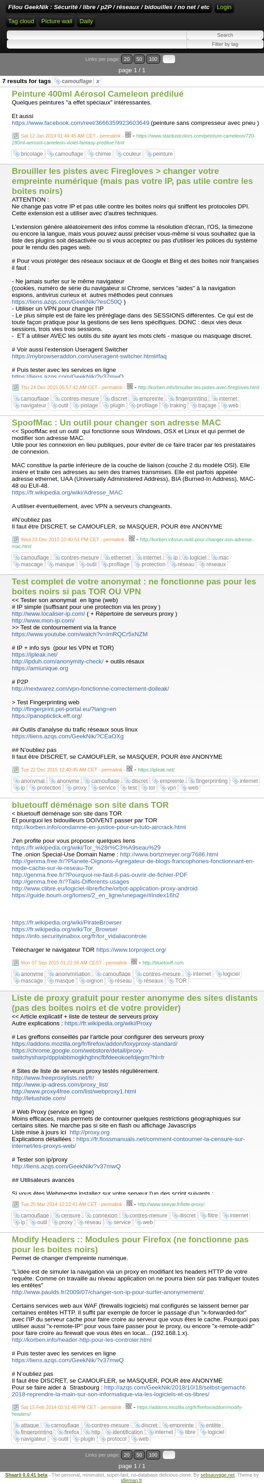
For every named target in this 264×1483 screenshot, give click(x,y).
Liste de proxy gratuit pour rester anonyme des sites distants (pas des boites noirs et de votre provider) (135, 1003)
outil (63, 405)
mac (224, 557)
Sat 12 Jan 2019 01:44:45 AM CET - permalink (71, 135)
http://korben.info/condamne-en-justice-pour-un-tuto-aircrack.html (99, 827)
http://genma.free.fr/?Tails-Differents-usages (70, 881)
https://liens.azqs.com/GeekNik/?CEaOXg (68, 736)
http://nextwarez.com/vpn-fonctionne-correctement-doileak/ (90, 688)
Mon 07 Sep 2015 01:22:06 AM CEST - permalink (74, 962)
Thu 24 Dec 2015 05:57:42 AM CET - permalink (71, 387)
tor (152, 788)
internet (228, 398)
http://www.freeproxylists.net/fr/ (53, 1077)
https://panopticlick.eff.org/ (47, 715)
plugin (117, 405)
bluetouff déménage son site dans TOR (90, 805)
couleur (132, 154)
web (234, 405)
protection (154, 564)
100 (153, 59)
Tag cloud (21, 21)
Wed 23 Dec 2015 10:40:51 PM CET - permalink (72, 539)
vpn (171, 788)
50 (139, 59)
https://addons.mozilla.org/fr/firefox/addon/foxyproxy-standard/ (94, 1043)
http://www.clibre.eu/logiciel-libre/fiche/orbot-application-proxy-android (105, 888)
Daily (86, 21)
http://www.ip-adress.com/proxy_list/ (60, 1084)
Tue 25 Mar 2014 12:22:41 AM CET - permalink (71, 1204)
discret (119, 398)
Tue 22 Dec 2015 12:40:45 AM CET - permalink (71, 769)
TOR (180, 981)
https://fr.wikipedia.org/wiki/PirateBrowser (67, 922)
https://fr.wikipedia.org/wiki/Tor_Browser (64, 929)
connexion (105, 1215)
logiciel (198, 557)
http (95, 1432)
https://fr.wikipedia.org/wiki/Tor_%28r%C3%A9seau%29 (86, 847)
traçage (207, 405)
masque (64, 564)
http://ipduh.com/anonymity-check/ (57, 661)
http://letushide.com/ (39, 1098)
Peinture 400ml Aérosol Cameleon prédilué (98, 94)
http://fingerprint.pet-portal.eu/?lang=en (64, 709)
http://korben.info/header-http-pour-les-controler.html (82, 1339)
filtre (213, 1215)
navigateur (33, 405)
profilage (147, 405)
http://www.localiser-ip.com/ (48, 613)
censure (71, 1215)
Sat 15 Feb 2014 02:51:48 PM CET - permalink (71, 1407)
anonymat (33, 781)
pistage (89, 405)
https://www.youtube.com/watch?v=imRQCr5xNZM (80, 634)
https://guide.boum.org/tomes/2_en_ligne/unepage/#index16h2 (96, 895)
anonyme (68, 781)
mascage (32, 564)
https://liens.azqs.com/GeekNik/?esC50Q (67, 301)
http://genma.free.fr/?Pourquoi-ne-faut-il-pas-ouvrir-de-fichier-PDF (99, 874)
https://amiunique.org (40, 668)
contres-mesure (80, 398)
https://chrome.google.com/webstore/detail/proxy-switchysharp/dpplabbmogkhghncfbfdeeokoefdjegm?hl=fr (88, 1054)
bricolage (32, 154)
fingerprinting (191, 398)
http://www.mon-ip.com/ (43, 620)
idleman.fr (131, 1480)
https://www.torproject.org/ (131, 949)
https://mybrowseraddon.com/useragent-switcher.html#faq (89, 356)
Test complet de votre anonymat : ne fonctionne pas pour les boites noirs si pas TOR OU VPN (134, 586)
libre (190, 1432)
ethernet (121, 557)
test (132, 788)
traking (178, 405)
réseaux (216, 564)
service (107, 788)
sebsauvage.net (217, 1475)
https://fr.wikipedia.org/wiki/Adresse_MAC (67, 492)
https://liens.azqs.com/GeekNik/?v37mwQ (68, 376)
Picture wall (56, 21)
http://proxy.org (89, 1132)
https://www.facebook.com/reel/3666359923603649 (80, 122)
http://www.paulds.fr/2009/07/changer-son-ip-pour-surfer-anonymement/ (108, 1292)
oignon (95, 981)
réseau (186, 564)
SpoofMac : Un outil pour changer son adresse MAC (116, 422)
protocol (117, 1439)
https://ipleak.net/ (35, 654)
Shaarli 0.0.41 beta (26, 1475)
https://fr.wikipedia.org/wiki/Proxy (108, 1023)
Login (224, 7)
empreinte (151, 398)
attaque (30, 1425)
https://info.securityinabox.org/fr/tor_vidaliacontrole (79, 936)
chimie (103, 154)
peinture (163, 154)
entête (213, 1425)
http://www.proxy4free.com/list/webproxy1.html (74, 1091)
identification (127, 1432)
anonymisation (72, 974)
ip (175, 557)
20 (126, 59)
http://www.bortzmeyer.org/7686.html (169, 854)
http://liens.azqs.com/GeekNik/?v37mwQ (66, 1166)
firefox (71, 1432)
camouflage (80, 81)
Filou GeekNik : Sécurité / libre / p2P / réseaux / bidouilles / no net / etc (109, 7)
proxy (79, 788)
